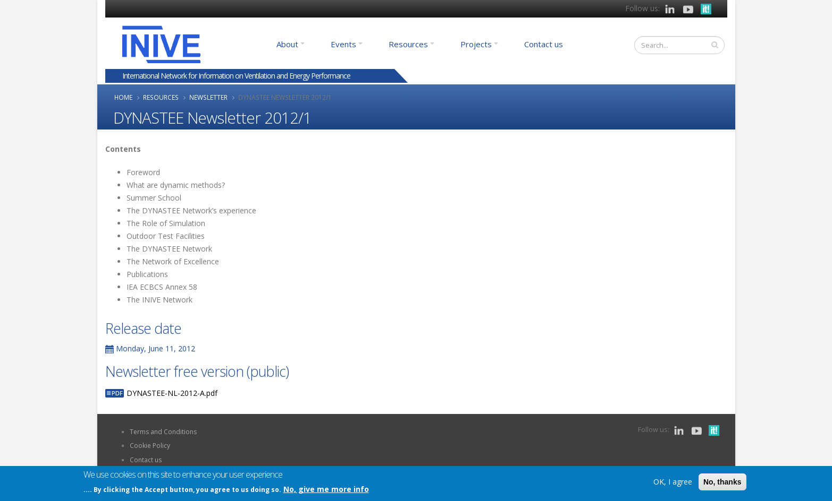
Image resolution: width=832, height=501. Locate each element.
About (287, 44)
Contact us (543, 44)
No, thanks (722, 482)
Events (343, 44)
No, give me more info (326, 489)
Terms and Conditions (163, 431)
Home (123, 97)
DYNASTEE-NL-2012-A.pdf (172, 393)
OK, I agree (672, 482)
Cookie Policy (150, 445)
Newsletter (208, 97)
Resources (408, 44)
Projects (476, 44)
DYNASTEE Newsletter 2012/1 (285, 97)
